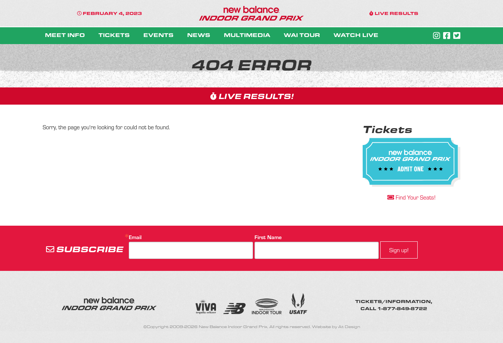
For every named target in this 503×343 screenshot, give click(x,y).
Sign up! (399, 250)
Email (135, 237)
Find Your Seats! (411, 197)
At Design (349, 326)
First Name (268, 237)
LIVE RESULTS (393, 13)
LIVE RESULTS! (251, 96)
